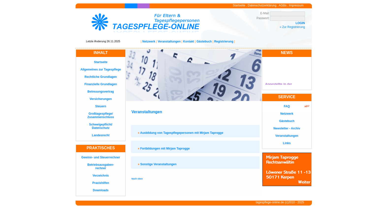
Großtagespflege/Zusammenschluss (100, 115)
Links (286, 143)
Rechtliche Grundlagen (100, 77)
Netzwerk (148, 41)
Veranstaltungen (169, 41)
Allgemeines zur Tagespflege (100, 69)
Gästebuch (204, 41)
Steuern (100, 106)
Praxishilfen (100, 183)
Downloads (101, 190)
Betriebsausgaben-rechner (100, 166)
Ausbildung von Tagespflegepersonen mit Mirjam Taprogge (180, 133)
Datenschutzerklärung (262, 5)
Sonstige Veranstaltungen (157, 164)
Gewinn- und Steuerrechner (100, 157)
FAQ (287, 106)
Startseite (239, 5)
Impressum (296, 5)
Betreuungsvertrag (100, 91)
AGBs (282, 5)
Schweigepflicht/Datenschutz (101, 126)
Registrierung (223, 41)
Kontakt (188, 41)
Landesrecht (100, 135)
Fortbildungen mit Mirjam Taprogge (164, 148)
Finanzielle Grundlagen (100, 84)
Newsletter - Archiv (286, 128)
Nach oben (137, 179)
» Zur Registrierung (292, 27)
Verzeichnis (101, 175)
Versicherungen (101, 99)
